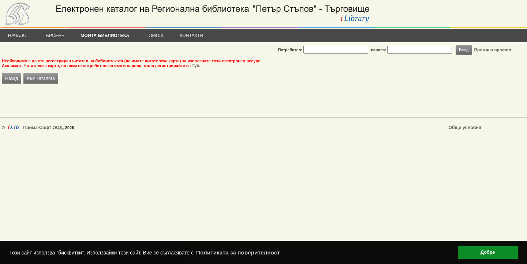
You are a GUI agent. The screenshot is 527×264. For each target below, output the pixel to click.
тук (195, 65)
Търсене (54, 35)
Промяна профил (492, 49)
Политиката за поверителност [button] (238, 252)
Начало (17, 35)
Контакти (191, 35)
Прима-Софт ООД (43, 127)
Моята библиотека (105, 35)
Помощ (154, 35)
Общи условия (465, 127)
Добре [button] (488, 252)
